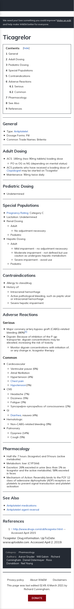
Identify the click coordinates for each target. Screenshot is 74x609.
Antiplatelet (21, 131)
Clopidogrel (14, 170)
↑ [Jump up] (11, 529)
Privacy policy (15, 580)
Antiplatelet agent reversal (23, 509)
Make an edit (64, 20)
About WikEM (38, 580)
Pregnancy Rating (17, 213)
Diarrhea (16, 415)
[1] (26, 331)
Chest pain (17, 381)
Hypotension (18, 385)
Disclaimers (60, 580)
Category (11, 552)
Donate (37, 598)
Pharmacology (26, 552)
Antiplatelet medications (22, 505)
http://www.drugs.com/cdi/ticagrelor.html (38, 529)
